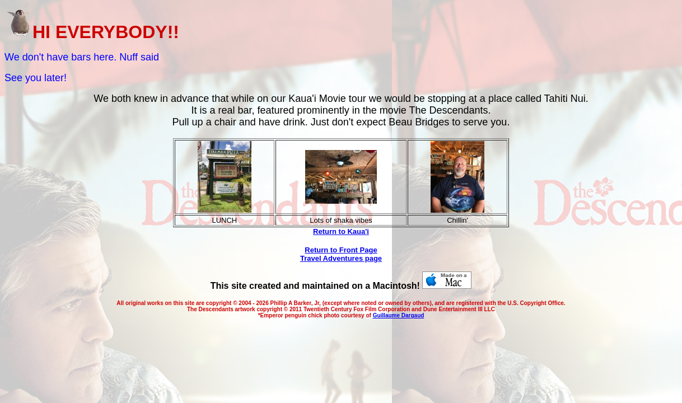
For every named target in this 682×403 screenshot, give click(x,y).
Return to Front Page (341, 250)
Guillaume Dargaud (398, 315)
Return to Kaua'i (341, 231)
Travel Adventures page (341, 258)
